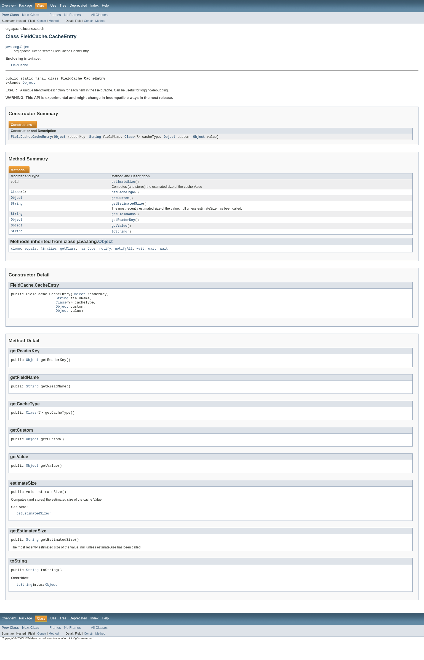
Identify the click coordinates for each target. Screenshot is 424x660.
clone (16, 254)
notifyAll (124, 254)
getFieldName (123, 218)
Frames (55, 15)
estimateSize (123, 184)
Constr (41, 20)
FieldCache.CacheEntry (31, 138)
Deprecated (78, 5)
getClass (68, 254)
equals (31, 254)
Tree (63, 5)
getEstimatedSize (127, 207)
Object (29, 83)
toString (119, 236)
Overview (9, 5)
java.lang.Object (18, 47)
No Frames (72, 15)
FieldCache (19, 65)
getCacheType (123, 195)
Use (53, 5)
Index (94, 5)
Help (105, 5)
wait (140, 254)
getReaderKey (123, 224)
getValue (119, 230)
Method (53, 20)
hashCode (87, 254)
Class (129, 138)
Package (25, 5)
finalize (48, 254)
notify (105, 254)
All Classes (99, 15)
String (95, 138)
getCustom (120, 201)
